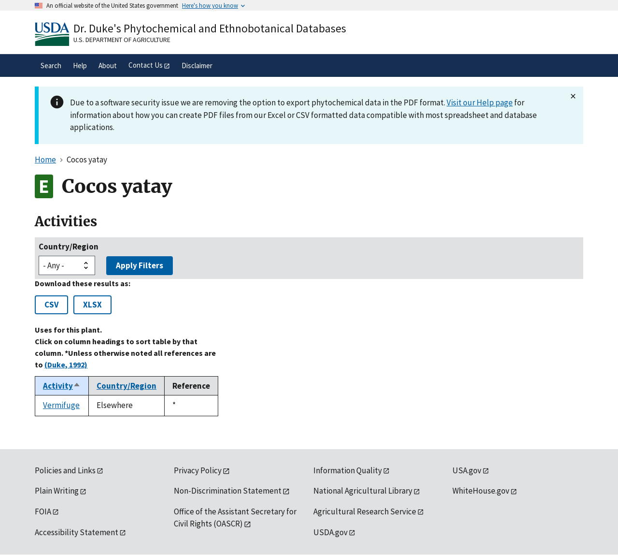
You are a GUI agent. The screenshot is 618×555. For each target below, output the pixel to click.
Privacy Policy (198, 470)
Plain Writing (57, 490)
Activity (62, 385)
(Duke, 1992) (65, 364)
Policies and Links (65, 470)
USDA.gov (330, 532)
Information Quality (347, 470)
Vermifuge (61, 405)
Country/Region (68, 246)
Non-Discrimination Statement (227, 490)
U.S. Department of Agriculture (121, 39)
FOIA (43, 511)
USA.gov (466, 470)
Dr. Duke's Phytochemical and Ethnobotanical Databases (209, 28)
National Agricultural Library (362, 490)
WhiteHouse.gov (480, 490)
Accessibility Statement (76, 532)
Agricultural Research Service (364, 511)
